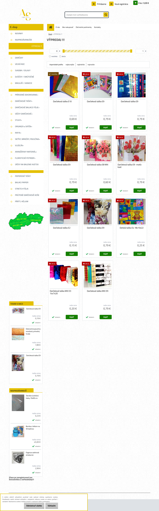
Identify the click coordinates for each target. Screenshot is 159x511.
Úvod (50, 34)
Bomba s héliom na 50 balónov (33, 427)
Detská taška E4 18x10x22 (132, 228)
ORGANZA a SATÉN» (23, 126)
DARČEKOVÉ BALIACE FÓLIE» (27, 107)
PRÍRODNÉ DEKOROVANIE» (26, 94)
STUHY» (18, 120)
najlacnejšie (70, 64)
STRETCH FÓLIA (21, 188)
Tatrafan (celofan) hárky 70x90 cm (32, 396)
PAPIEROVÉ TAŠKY (23, 176)
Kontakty (97, 27)
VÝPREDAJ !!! (36, 46)
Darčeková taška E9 (33, 309)
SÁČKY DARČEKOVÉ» (24, 113)
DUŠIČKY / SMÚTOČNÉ (24, 76)
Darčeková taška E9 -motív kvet (129, 165)
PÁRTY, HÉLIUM (21, 201)
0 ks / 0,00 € (143, 2)
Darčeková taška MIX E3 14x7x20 (60, 292)
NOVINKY (19, 33)
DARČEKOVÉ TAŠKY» (23, 101)
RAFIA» (18, 132)
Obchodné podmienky (84, 27)
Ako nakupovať (67, 27)
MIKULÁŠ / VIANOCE (23, 83)
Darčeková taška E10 (62, 101)
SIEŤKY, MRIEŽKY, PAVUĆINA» (27, 139)
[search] (105, 14)
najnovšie (91, 64)
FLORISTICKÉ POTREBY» (25, 158)
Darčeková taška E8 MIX (97, 164)
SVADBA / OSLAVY (22, 70)
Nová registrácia (121, 3)
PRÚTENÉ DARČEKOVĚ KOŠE (27, 195)
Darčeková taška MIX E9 (97, 291)
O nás (58, 27)
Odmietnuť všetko (32, 505)
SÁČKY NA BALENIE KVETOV (27, 164)
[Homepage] (51, 27)
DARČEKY (19, 57)
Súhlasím (51, 505)
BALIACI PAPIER (21, 182)
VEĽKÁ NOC (20, 64)
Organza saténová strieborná (32, 453)
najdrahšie (81, 64)
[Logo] (26, 15)
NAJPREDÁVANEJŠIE (23, 39)
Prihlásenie (102, 3)
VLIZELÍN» (19, 145)
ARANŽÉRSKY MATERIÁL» (26, 151)
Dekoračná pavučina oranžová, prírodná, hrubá (33, 331)
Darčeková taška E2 (61, 228)
